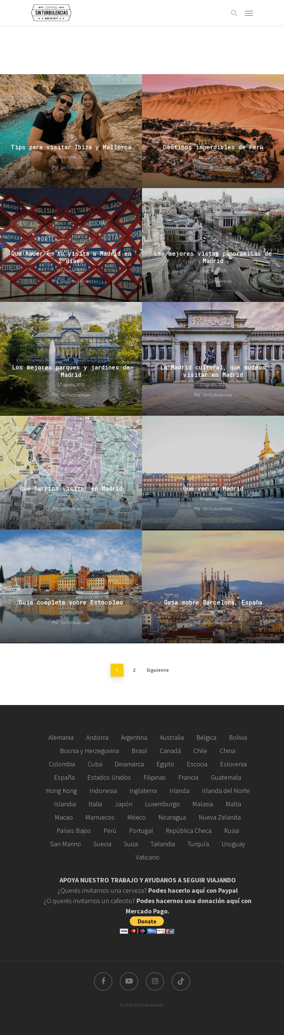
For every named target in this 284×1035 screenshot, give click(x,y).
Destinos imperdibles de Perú (213, 147)
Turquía (198, 844)
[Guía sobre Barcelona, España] (213, 586)
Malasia (202, 804)
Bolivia (238, 737)
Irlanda (179, 790)
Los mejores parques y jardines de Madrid (71, 371)
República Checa (189, 830)
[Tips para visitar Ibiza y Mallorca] (71, 131)
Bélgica (206, 737)
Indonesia (103, 790)
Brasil (139, 750)
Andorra (97, 737)
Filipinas (154, 777)
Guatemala (226, 777)
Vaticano (147, 857)
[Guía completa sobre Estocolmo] (71, 586)
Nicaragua (172, 817)
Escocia (197, 764)
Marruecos (100, 817)
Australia (172, 737)
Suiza (131, 844)
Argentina (134, 737)
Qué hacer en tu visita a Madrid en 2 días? (71, 257)
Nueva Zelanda (220, 817)
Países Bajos (74, 830)
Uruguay (233, 844)
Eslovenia (233, 764)
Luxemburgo (162, 804)
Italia (95, 804)
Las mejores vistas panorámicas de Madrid (213, 257)
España (64, 777)
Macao (64, 817)
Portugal (141, 830)
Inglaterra (143, 790)
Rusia (231, 830)
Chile (200, 750)
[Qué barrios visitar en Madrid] (71, 473)
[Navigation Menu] (249, 13)
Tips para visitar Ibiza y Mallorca (71, 147)
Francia (188, 777)
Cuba (95, 764)
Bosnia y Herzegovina (89, 750)
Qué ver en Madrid (213, 488)
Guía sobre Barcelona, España (213, 602)
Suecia (102, 844)
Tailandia (163, 844)
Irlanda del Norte (226, 790)
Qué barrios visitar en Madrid (71, 488)
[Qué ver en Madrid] (213, 473)
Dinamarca (129, 764)
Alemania (61, 737)
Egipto (165, 764)
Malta (233, 804)
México (136, 817)
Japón (123, 804)
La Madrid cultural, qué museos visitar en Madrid (213, 371)
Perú (110, 830)
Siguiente (157, 670)
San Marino (65, 844)
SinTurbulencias (75, 167)
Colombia (62, 764)
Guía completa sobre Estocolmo (71, 602)
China (227, 750)
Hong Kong (61, 790)
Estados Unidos (109, 777)
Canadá (170, 750)
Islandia (65, 804)
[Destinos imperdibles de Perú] (213, 131)
